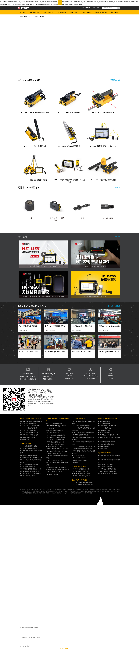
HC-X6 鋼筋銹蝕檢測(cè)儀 (27, 437)
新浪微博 (110, 373)
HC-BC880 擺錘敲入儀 (104, 432)
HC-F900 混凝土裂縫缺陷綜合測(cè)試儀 (57, 449)
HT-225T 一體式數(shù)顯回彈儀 (55, 430)
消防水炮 (23, 491)
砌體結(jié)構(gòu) (101, 12)
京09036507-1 (64, 648)
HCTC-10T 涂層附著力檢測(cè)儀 (81, 425)
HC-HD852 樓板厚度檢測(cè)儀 (80, 469)
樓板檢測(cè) (74, 12)
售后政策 (69, 376)
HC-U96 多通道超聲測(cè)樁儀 (28, 455)
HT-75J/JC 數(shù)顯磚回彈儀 (106, 444)
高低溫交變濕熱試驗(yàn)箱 (78, 493)
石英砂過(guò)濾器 (32, 489)
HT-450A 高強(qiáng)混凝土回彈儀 (55, 435)
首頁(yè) (22, 12)
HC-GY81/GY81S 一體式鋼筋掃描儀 (34, 113)
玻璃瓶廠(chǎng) (61, 489)
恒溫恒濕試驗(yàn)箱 (95, 489)
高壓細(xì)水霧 (31, 491)
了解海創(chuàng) (90, 373)
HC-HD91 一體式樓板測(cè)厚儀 (103, 180)
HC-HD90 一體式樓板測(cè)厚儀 (81, 476)
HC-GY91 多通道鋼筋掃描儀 (103, 113)
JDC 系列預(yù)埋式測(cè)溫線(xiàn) (108, 473)
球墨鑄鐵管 (42, 493)
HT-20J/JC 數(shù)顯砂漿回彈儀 (107, 441)
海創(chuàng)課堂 (90, 378)
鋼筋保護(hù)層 (34, 12)
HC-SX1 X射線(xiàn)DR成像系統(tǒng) (31, 421)
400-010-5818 (49, 379)
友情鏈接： (23, 489)
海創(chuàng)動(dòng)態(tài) (90, 376)
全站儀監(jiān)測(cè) (74, 491)
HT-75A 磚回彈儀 (102, 448)
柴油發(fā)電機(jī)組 (26, 493)
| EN (97, 8)
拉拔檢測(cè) (87, 12)
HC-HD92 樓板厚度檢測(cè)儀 (80, 471)
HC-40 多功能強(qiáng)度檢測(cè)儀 (56, 467)
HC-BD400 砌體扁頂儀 (104, 421)
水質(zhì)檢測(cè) (40, 491)
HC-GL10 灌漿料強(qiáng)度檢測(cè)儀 (83, 484)
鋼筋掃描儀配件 (24, 439)
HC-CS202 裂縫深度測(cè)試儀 (54, 460)
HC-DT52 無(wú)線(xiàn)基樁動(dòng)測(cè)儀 (69, 181)
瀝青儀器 (35, 493)
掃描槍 (87, 489)
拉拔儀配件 (75, 462)
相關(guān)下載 (69, 378)
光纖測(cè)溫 (83, 491)
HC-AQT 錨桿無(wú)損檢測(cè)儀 (29, 471)
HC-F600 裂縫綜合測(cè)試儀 (54, 446)
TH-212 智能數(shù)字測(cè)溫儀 (107, 469)
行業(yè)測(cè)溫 (25, 16)
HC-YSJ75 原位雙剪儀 (104, 430)
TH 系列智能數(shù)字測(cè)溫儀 (107, 471)
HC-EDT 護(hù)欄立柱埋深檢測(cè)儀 (30, 469)
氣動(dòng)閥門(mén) (107, 491)
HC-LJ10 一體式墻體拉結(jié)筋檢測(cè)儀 (83, 446)
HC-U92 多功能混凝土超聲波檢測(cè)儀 (31, 457)
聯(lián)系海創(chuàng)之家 (27, 376)
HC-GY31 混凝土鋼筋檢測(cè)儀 (29, 432)
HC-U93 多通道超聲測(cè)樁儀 (35, 180)
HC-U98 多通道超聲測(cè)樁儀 (28, 446)
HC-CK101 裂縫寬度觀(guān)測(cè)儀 (56, 451)
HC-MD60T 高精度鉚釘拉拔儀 (80, 435)
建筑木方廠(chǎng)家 (115, 489)
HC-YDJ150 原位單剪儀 (104, 428)
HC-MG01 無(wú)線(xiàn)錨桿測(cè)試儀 (83, 432)
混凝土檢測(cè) (48, 12)
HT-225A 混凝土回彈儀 (52, 432)
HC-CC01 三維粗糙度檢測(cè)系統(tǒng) (83, 482)
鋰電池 (99, 491)
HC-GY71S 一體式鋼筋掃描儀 (35, 146)
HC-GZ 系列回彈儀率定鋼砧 (54, 471)
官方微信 (110, 376)
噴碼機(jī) (89, 493)
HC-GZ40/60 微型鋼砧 (52, 474)
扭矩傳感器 (105, 489)
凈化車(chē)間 (70, 489)
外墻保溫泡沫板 (79, 489)
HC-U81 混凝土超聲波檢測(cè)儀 (55, 444)
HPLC (40, 489)
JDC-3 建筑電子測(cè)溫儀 (105, 464)
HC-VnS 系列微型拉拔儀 (79, 458)
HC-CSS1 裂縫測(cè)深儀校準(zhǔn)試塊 (57, 469)
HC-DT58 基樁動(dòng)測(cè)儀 (29, 464)
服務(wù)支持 (69, 373)
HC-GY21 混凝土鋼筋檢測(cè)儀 (29, 435)
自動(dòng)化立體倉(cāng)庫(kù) (61, 493)
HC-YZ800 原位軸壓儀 (104, 423)
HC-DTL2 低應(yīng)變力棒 (27, 476)
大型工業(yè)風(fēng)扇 (49, 489)
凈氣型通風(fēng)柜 (51, 491)
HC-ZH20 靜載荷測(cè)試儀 (27, 466)
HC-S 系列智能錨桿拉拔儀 (79, 460)
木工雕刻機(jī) (92, 491)
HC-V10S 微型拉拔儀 (78, 455)
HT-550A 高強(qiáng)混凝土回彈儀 (55, 437)
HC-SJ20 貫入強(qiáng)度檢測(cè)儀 (108, 435)
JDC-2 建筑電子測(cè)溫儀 (105, 466)
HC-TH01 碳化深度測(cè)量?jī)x (55, 439)
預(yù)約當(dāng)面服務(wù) (28, 379)
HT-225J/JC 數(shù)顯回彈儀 (69, 146)
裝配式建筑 (114, 12)
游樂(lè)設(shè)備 (63, 491)
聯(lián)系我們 (39, 16)
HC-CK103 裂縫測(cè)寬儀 (53, 453)
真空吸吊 (116, 491)
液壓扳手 (48, 493)
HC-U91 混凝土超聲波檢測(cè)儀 (103, 146)
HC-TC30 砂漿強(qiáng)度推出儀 (107, 425)
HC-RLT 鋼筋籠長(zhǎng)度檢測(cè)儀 (30, 473)
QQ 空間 (111, 378)
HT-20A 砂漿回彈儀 (103, 446)
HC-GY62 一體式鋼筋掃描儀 (69, 113)
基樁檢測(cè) (62, 12)
